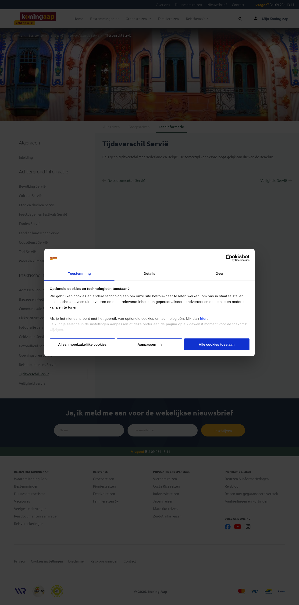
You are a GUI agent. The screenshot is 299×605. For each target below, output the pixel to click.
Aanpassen (150, 344)
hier (203, 318)
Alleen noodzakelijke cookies (82, 344)
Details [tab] (149, 273)
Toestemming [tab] (79, 273)
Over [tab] (220, 273)
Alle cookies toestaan (217, 344)
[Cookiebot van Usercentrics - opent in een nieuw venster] (229, 258)
